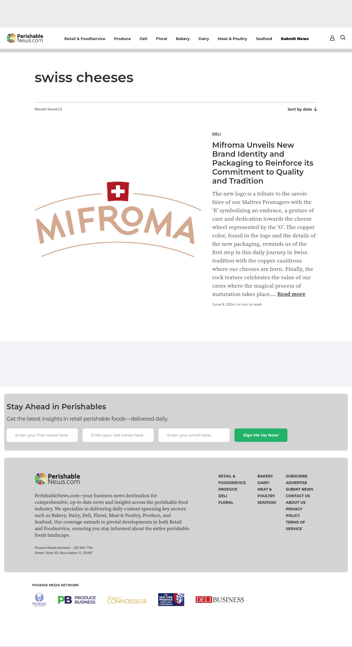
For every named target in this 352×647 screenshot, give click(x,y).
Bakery (183, 38)
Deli (143, 38)
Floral (161, 38)
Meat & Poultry (232, 38)
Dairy (204, 38)
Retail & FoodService (84, 38)
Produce (122, 38)
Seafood (264, 38)
